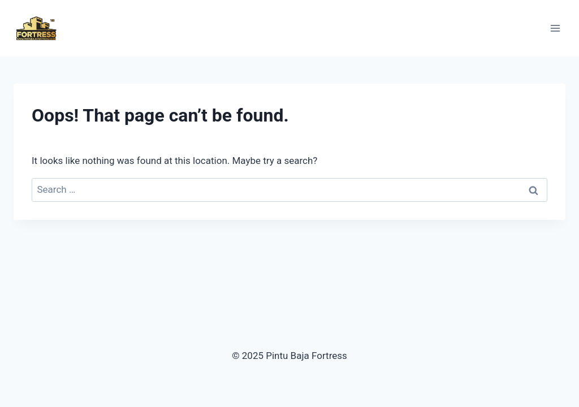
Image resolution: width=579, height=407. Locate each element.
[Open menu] (555, 28)
